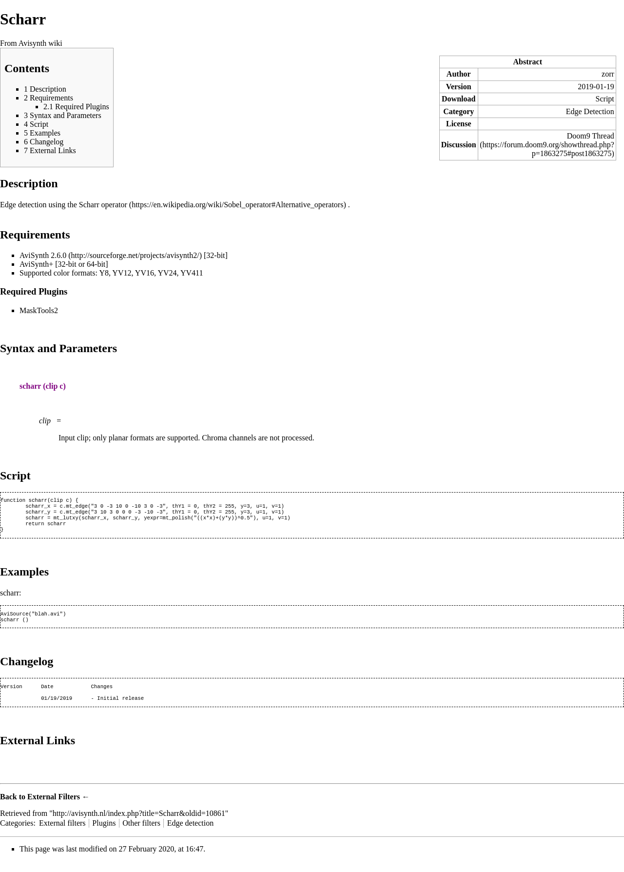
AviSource (14, 620)
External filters (62, 834)
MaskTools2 (39, 310)
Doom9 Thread (590, 136)
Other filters (141, 834)
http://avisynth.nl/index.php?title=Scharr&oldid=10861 (139, 824)
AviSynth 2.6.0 (43, 255)
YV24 (166, 273)
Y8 (104, 273)
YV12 (121, 273)
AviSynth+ (36, 264)
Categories (16, 834)
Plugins (104, 834)
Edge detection (190, 834)
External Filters (53, 807)
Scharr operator (103, 204)
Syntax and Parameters (58, 348)
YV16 (144, 273)
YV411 (191, 273)
